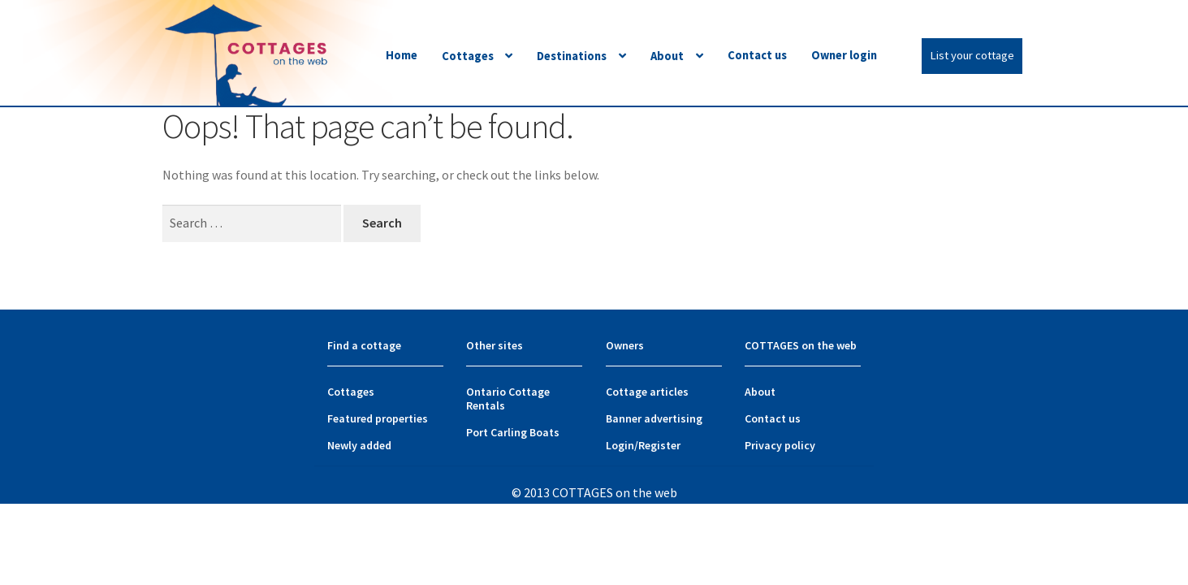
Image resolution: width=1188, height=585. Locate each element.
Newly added (359, 445)
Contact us (757, 55)
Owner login (844, 55)
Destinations (572, 56)
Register (659, 445)
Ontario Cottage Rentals (508, 398)
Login (620, 445)
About (667, 56)
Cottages (468, 56)
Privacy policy (780, 445)
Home (401, 55)
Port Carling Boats (512, 432)
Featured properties (377, 418)
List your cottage (972, 55)
